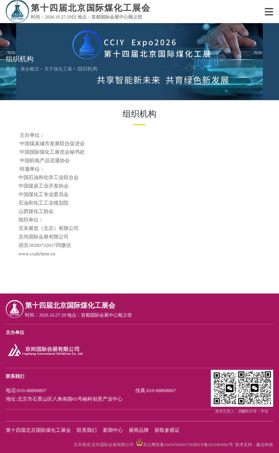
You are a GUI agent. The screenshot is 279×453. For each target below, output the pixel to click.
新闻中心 (113, 430)
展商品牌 (139, 430)
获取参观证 (167, 430)
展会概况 (29, 69)
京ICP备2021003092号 (213, 444)
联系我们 (87, 430)
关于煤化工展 (58, 69)
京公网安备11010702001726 (168, 444)
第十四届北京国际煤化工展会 (38, 430)
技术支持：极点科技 (254, 444)
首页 (10, 69)
